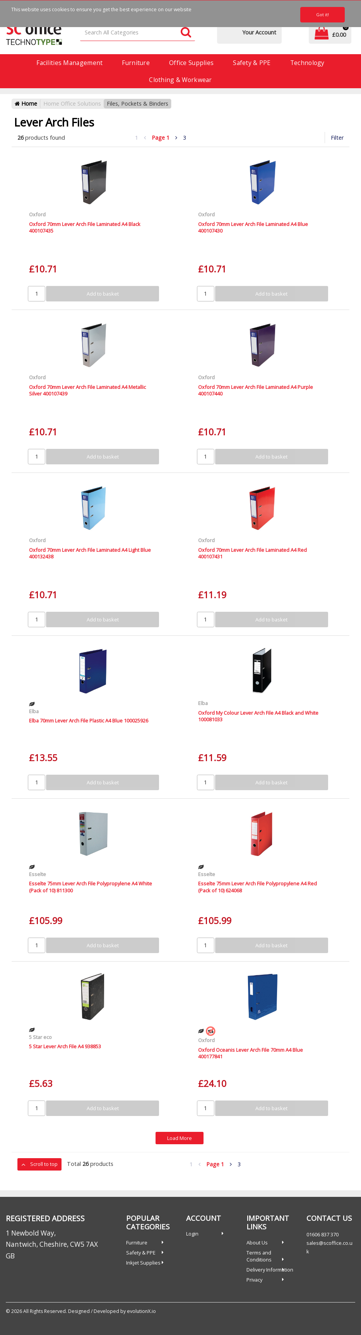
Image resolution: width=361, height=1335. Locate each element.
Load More (179, 1138)
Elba (34, 711)
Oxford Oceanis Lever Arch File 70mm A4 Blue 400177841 (250, 1053)
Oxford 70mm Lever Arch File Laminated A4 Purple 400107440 (255, 390)
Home (26, 103)
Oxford (37, 214)
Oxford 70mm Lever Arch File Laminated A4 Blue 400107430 (253, 227)
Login (192, 1233)
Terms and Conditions (259, 1256)
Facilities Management (69, 62)
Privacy (254, 1279)
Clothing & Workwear (180, 79)
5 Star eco (40, 1037)
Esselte (37, 874)
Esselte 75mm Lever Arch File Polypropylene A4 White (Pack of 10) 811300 (90, 886)
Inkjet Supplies (143, 1262)
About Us (257, 1242)
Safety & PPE (251, 62)
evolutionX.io (141, 1311)
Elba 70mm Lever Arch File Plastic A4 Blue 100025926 (88, 720)
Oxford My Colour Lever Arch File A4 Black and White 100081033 (258, 716)
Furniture (136, 62)
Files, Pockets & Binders (137, 103)
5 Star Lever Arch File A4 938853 (65, 1046)
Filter (337, 137)
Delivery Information (269, 1269)
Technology (307, 62)
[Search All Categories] (137, 32)
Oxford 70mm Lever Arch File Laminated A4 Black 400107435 (84, 227)
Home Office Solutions (72, 103)
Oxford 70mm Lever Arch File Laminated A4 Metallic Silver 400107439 (87, 390)
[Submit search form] (185, 32)
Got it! (322, 14)
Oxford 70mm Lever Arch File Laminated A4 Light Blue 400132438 (90, 553)
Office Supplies (191, 62)
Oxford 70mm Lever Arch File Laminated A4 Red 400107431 (252, 553)
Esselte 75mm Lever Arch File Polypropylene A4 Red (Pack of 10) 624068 (257, 886)
